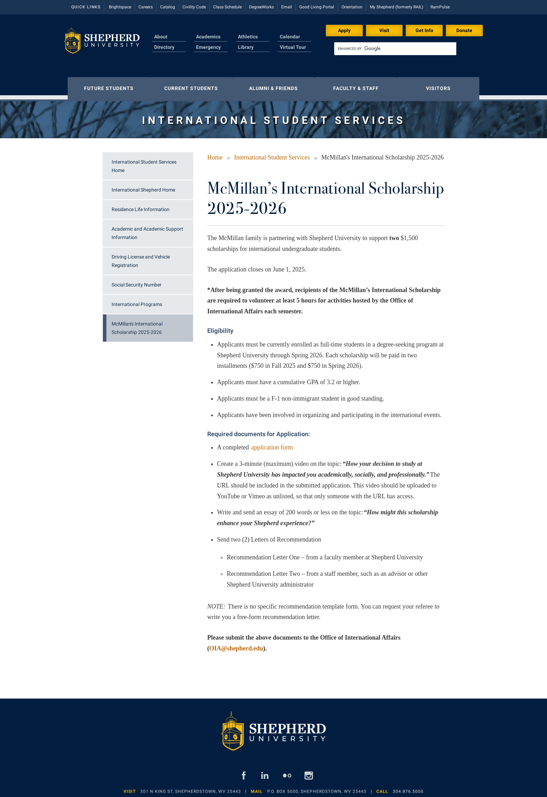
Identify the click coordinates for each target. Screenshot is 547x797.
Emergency (208, 47)
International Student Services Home (144, 163)
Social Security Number (137, 281)
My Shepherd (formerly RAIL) (396, 7)
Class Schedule (227, 7)
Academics (208, 36)
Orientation (352, 7)
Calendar (290, 36)
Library (246, 47)
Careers (145, 7)
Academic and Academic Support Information (147, 230)
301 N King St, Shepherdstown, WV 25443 (190, 787)
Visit (384, 30)
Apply (344, 30)
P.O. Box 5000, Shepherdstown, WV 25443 (317, 787)
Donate (464, 30)
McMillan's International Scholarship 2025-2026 (137, 325)
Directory (164, 47)
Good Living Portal (316, 7)
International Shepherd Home (143, 186)
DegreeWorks (261, 7)
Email (286, 7)
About (160, 36)
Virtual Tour (293, 47)
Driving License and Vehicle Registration (141, 258)
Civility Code (194, 7)
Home (215, 153)
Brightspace (120, 7)
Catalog (167, 7)
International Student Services (272, 153)
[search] (395, 48)
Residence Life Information (141, 206)
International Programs (137, 301)
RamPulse (440, 7)
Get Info (424, 30)
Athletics (248, 36)
